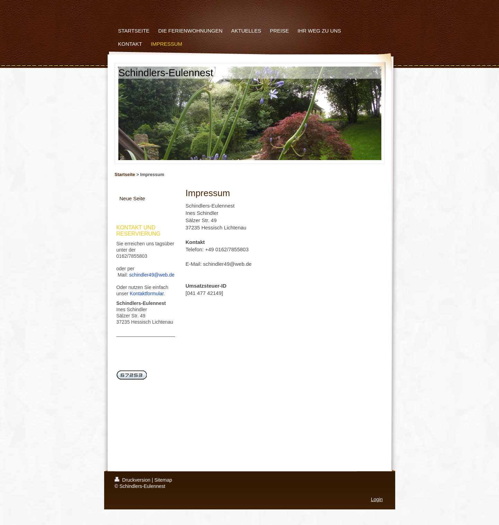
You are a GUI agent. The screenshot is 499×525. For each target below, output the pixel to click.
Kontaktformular (147, 293)
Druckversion (133, 480)
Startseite (125, 174)
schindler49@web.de (151, 275)
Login (377, 499)
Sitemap (163, 480)
